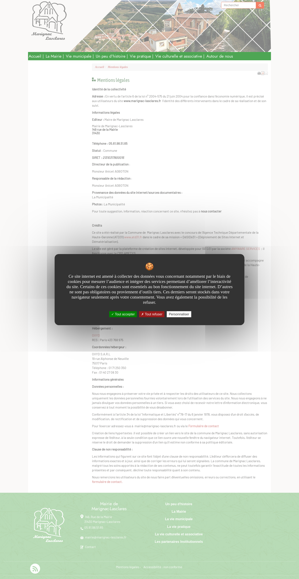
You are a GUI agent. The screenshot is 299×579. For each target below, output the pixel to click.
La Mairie (53, 56)
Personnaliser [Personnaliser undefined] (179, 314)
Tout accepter (123, 314)
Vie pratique (140, 56)
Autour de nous (219, 56)
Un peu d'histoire (110, 56)
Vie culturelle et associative (178, 56)
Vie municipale (78, 56)
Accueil (35, 56)
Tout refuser (151, 314)
